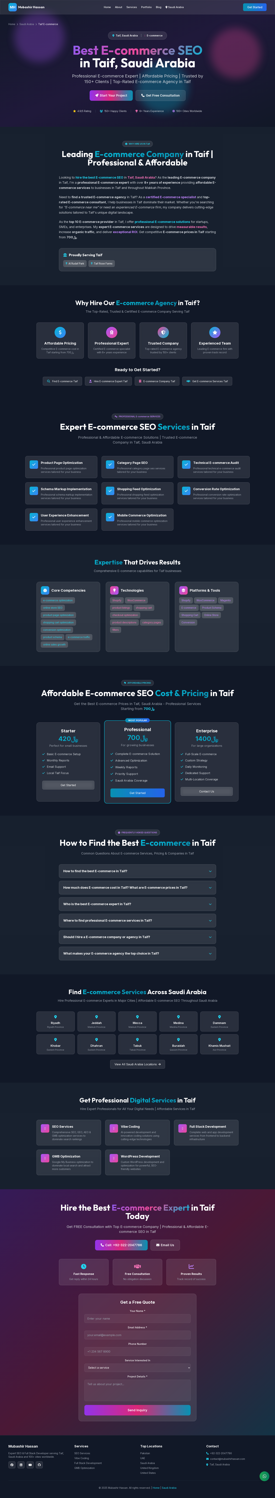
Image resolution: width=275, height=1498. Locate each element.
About (118, 7)
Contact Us (206, 791)
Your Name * (137, 1310)
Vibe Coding (81, 1458)
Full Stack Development (88, 1463)
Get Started (254, 7)
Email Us (165, 1245)
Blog (158, 7)
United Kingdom (149, 1467)
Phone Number (137, 1343)
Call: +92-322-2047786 (121, 1245)
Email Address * (137, 1327)
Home (107, 7)
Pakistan (145, 1453)
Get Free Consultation (160, 95)
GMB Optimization (84, 1467)
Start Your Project (111, 95)
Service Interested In (137, 1360)
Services (131, 7)
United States (148, 1472)
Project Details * (137, 1376)
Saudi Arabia (175, 7)
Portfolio (146, 7)
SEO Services (82, 1453)
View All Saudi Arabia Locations (138, 1064)
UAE (142, 1458)
